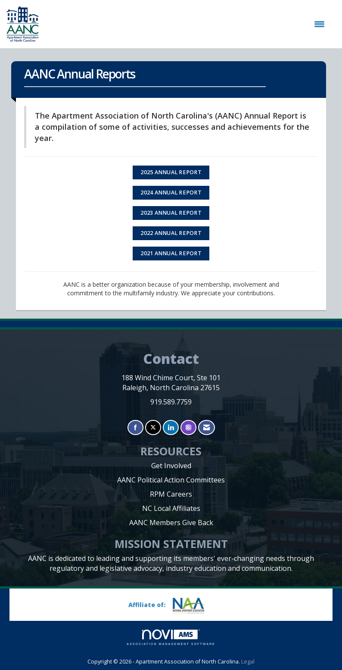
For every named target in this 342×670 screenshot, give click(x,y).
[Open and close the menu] (186, 24)
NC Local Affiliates (171, 508)
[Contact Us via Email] (206, 427)
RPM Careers (171, 494)
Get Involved (171, 465)
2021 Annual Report (171, 253)
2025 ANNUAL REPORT (171, 172)
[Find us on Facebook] (135, 427)
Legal (248, 661)
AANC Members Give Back (171, 522)
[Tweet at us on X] (153, 427)
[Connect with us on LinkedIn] (171, 427)
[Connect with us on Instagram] (188, 427)
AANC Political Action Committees (171, 480)
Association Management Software (171, 637)
